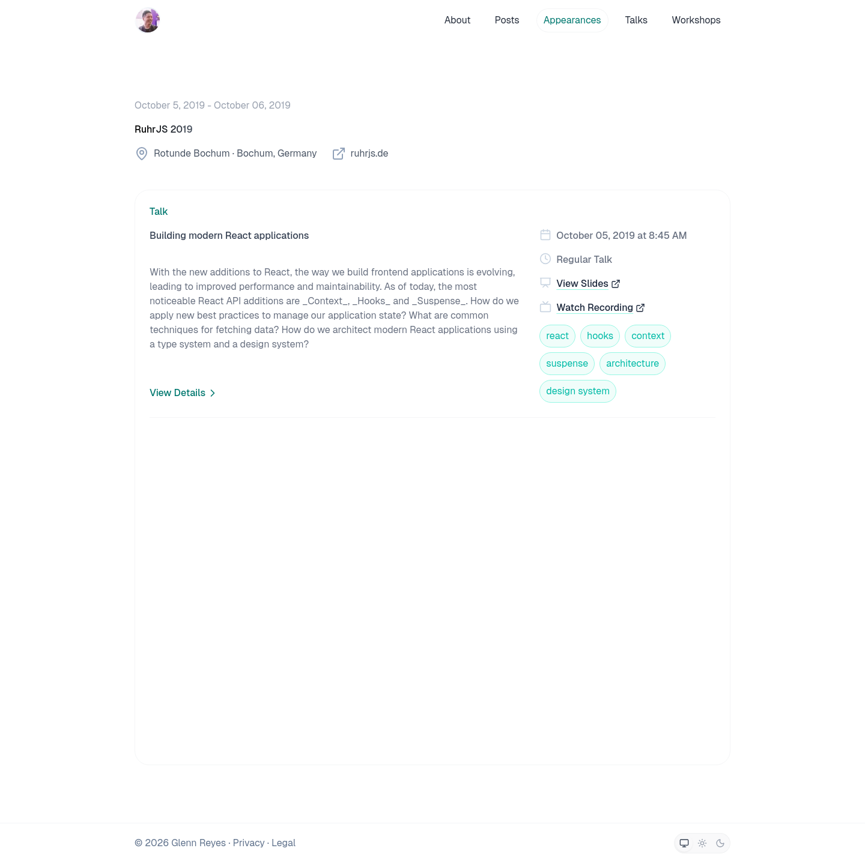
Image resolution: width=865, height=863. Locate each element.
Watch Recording (600, 307)
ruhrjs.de (360, 153)
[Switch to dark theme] (720, 843)
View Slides (588, 283)
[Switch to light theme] (702, 843)
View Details (184, 392)
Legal (284, 843)
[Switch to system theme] (684, 843)
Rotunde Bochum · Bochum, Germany (226, 153)
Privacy (248, 843)
